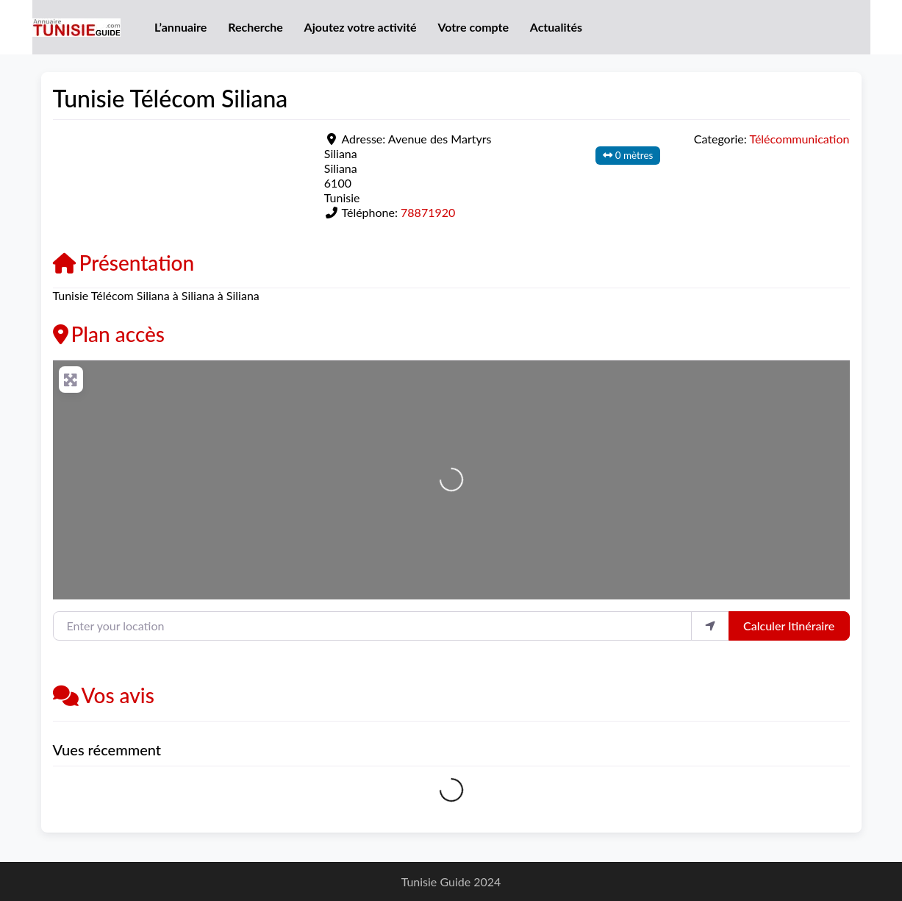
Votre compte (473, 27)
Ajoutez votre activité (360, 27)
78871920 (428, 212)
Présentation (124, 262)
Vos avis (103, 695)
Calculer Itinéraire (788, 626)
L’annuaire (180, 27)
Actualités (556, 27)
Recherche (255, 27)
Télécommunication (799, 139)
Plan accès (109, 333)
